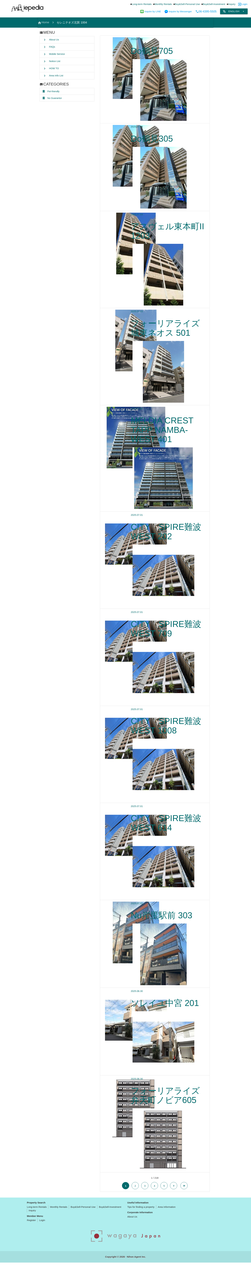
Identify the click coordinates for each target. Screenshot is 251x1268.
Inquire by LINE (150, 11)
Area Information (167, 1212)
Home (43, 23)
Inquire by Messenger (178, 11)
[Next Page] (173, 1191)
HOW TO (51, 68)
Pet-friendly (51, 91)
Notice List (51, 61)
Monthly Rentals (163, 4)
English (234, 11)
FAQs (49, 47)
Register (31, 1225)
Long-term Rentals (141, 4)
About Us (51, 40)
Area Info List (53, 76)
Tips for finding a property (140, 1212)
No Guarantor (52, 98)
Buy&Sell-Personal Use (187, 4)
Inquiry (231, 4)
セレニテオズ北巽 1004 (72, 22)
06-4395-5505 (206, 11)
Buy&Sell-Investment (214, 4)
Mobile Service (54, 54)
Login (244, 4)
